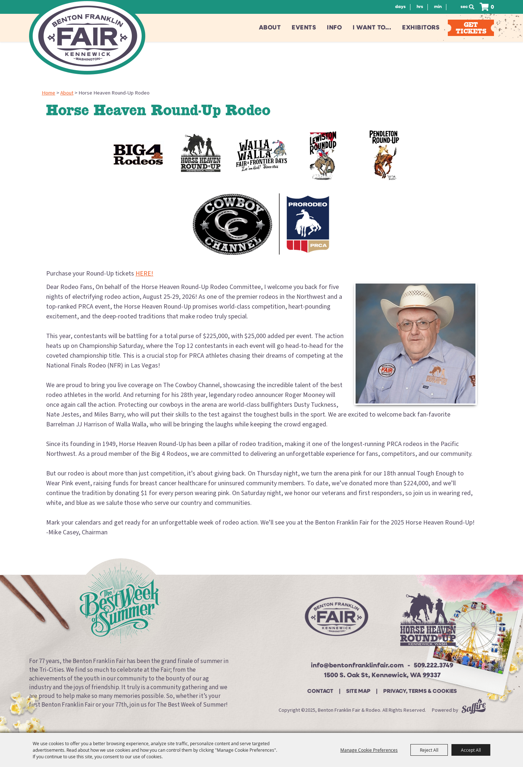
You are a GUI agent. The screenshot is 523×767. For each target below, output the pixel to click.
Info (334, 28)
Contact (320, 691)
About (270, 28)
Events (304, 28)
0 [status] (492, 7)
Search (473, 6)
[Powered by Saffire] (474, 710)
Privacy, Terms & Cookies (420, 691)
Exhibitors (420, 28)
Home (48, 93)
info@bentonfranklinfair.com (357, 665)
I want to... (372, 28)
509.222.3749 (433, 665)
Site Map (358, 691)
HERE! (144, 273)
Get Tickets (471, 27)
